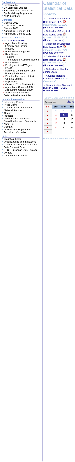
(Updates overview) (53, 27)
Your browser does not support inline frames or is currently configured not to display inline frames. (58, 278)
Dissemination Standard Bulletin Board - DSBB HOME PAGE (57, 88)
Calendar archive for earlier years (55, 70)
